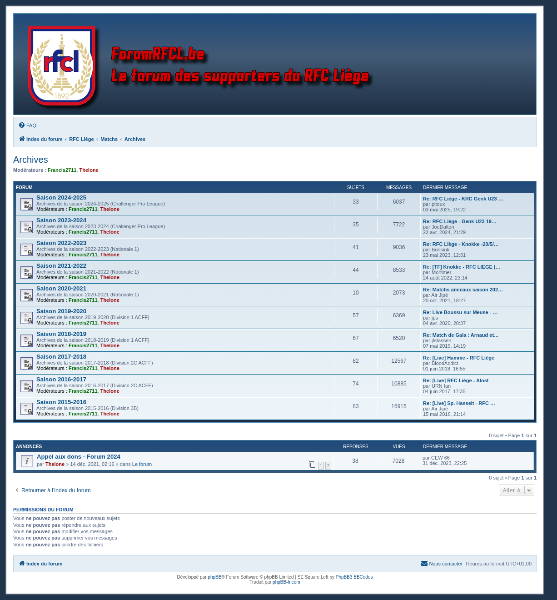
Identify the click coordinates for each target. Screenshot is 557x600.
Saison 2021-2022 (61, 265)
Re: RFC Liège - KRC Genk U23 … (463, 198)
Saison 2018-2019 (61, 333)
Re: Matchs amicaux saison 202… (463, 289)
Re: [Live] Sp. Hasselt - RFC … (459, 403)
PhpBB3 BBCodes (354, 577)
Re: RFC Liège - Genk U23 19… (460, 221)
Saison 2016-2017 (61, 379)
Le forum (142, 464)
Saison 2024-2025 (61, 197)
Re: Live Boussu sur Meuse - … (460, 312)
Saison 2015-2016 (61, 402)
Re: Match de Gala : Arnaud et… (461, 335)
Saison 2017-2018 (61, 356)
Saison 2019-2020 (61, 311)
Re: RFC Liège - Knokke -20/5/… (461, 244)
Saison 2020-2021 (61, 288)
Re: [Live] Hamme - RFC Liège (458, 357)
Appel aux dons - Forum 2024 (78, 456)
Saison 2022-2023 (61, 243)
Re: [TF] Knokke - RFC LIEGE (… (462, 267)
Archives (30, 160)
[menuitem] (27, 125)
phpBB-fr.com (286, 582)
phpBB (214, 577)
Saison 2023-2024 (61, 220)
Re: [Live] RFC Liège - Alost (455, 380)
